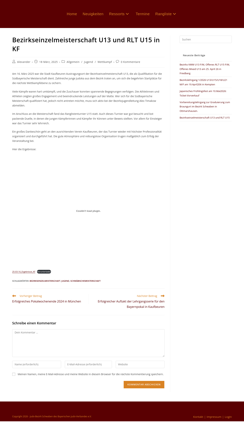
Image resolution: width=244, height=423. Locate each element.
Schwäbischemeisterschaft (85, 282)
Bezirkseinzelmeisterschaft (45, 282)
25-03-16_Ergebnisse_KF (23, 273)
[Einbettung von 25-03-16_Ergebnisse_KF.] (88, 212)
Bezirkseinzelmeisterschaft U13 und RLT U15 (205, 119)
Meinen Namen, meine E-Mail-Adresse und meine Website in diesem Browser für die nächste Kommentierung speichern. (91, 375)
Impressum (214, 418)
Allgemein (73, 63)
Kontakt (198, 418)
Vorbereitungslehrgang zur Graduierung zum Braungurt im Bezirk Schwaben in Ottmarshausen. (205, 108)
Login (228, 418)
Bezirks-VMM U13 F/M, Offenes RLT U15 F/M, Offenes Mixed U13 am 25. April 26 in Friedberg (205, 71)
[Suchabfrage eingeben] (206, 41)
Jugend (88, 63)
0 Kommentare (130, 63)
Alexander (23, 63)
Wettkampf (104, 63)
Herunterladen (44, 273)
